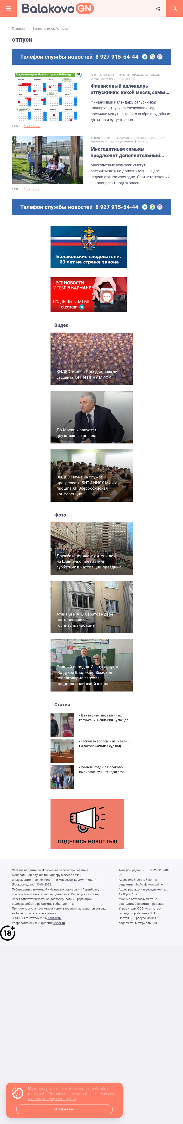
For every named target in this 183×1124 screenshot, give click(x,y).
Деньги (145, 75)
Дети (161, 138)
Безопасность (126, 138)
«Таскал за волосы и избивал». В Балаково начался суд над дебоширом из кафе (105, 745)
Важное (124, 75)
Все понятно (64, 1109)
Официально (99, 78)
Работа (114, 78)
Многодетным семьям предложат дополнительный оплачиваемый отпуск (125, 152)
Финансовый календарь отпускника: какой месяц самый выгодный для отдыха (129, 89)
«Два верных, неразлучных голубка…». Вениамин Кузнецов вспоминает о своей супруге (103, 719)
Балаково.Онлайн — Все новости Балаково (58, 8)
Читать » (32, 126)
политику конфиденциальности (52, 1099)
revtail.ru (59, 923)
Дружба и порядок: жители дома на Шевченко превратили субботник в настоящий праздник (88, 561)
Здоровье (97, 141)
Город (135, 75)
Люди (155, 75)
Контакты (54, 918)
